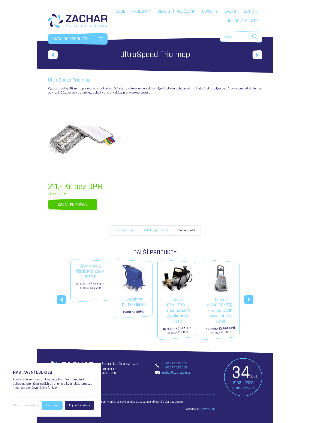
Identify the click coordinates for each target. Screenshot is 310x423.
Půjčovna (186, 11)
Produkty (141, 11)
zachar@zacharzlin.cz (176, 373)
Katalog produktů (156, 230)
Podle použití (187, 230)
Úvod (121, 11)
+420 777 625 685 (174, 363)
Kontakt (251, 11)
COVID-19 (210, 11)
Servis (163, 11)
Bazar (230, 11)
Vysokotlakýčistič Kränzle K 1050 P (90, 277)
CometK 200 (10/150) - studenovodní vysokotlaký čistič (220, 299)
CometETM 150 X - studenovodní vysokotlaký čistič (177, 299)
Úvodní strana (123, 230)
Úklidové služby (242, 21)
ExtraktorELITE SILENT (133, 289)
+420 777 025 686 (174, 367)
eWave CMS (208, 409)
